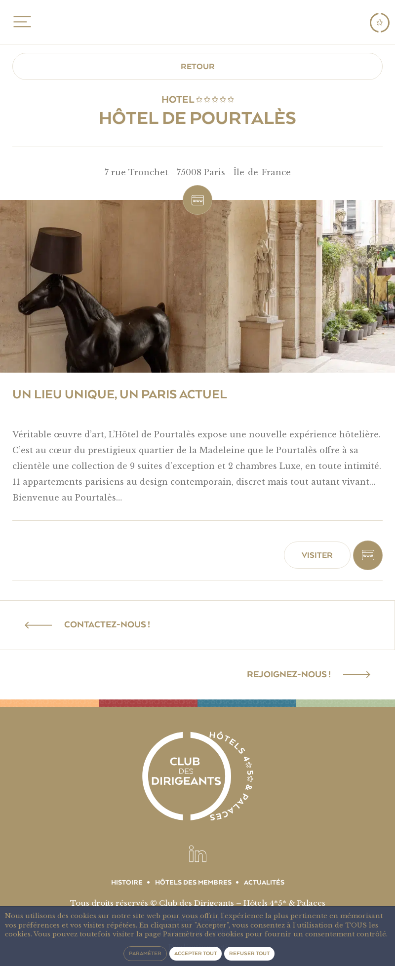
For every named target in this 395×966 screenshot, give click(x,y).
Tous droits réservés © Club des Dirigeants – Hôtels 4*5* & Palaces (197, 903)
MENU (20, 21)
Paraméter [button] (145, 953)
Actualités (264, 883)
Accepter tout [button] (195, 953)
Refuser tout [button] (249, 953)
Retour (198, 66)
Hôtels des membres (193, 883)
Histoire (127, 883)
